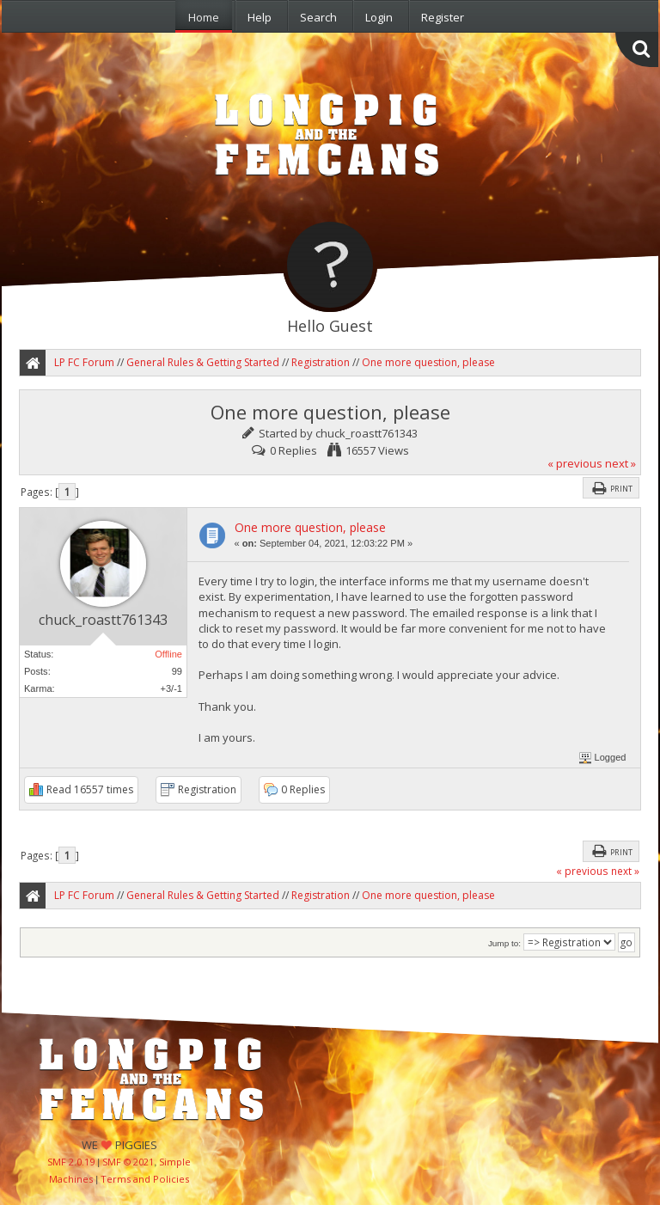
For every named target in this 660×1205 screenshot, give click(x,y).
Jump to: (504, 943)
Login (379, 17)
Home (203, 17)
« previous (574, 463)
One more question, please (310, 527)
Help (260, 17)
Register (442, 17)
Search (318, 17)
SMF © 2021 (128, 1161)
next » (620, 463)
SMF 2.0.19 (71, 1161)
